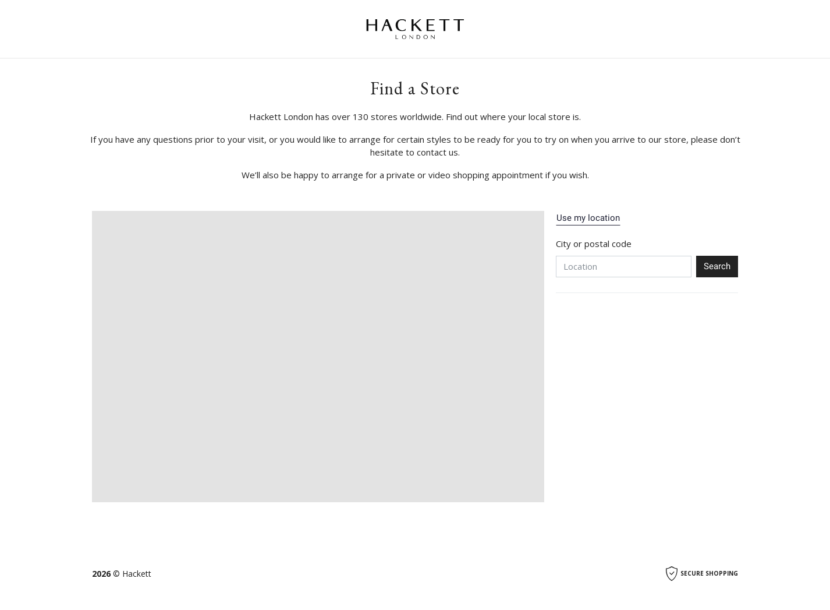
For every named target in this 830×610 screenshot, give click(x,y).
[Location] (623, 266)
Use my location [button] (588, 218)
